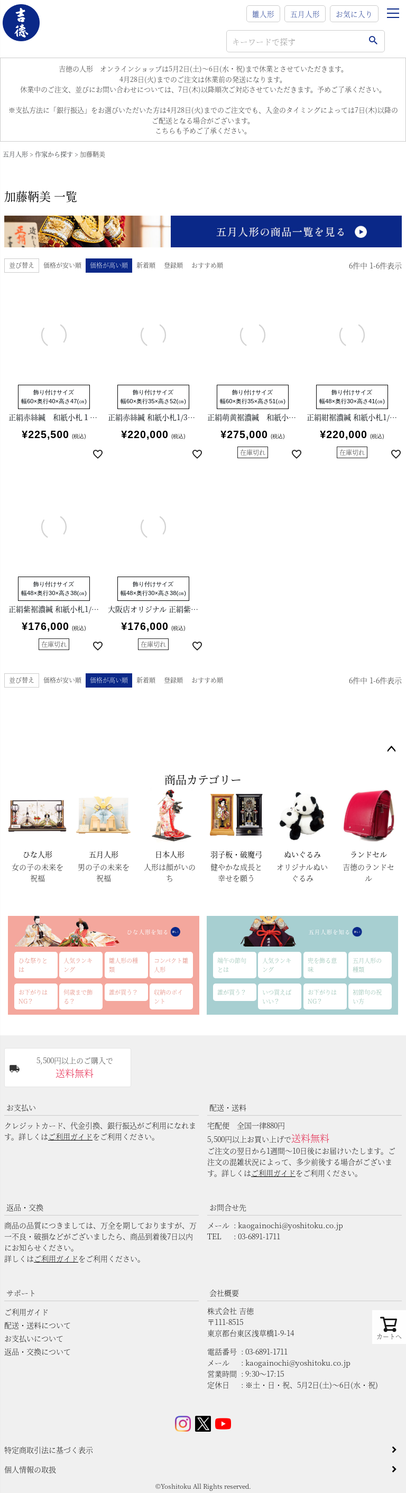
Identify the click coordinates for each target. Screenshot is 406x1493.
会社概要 (224, 1292)
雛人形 (263, 13)
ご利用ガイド (70, 1136)
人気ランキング (78, 964)
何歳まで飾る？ (78, 996)
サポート (21, 1292)
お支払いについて (33, 1338)
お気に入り (354, 13)
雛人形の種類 (123, 964)
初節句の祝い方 (367, 996)
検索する (373, 41)
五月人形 (305, 13)
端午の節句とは (231, 964)
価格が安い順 (62, 265)
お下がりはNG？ (33, 996)
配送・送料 (227, 1107)
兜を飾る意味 (322, 964)
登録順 (173, 265)
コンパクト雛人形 (171, 964)
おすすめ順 (207, 265)
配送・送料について (37, 1325)
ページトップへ (391, 749)
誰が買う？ (123, 992)
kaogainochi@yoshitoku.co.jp (290, 1225)
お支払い (21, 1107)
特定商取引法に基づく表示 (48, 1449)
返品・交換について (37, 1351)
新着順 (145, 265)
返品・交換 (24, 1207)
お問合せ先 (227, 1207)
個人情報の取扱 (30, 1469)
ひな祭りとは (33, 964)
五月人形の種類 (367, 964)
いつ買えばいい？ (276, 996)
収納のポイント (168, 996)
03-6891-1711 (259, 1236)
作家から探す (54, 154)
